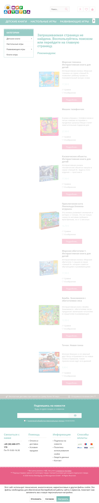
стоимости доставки (63, 471)
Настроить (63, 499)
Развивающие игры (16, 49)
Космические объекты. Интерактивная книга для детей (76, 159)
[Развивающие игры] (74, 21)
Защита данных (61, 457)
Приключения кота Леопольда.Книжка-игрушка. (73, 206)
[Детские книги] (16, 21)
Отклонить (36, 499)
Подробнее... (72, 100)
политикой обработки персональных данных (46, 421)
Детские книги (13, 38)
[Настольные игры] (43, 21)
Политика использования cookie (61, 450)
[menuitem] (92, 9)
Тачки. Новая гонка (72, 345)
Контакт (57, 460)
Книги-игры (12, 54)
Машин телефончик (73, 109)
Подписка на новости (60, 442)
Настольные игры (15, 44)
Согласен (49, 499)
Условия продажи (34, 449)
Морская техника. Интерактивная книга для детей (76, 65)
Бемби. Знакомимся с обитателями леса (74, 299)
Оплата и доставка (34, 442)
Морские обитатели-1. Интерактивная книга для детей (76, 254)
